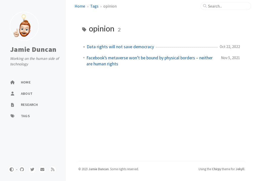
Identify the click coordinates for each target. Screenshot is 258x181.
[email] (42, 169)
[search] (228, 6)
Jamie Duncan (33, 49)
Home (80, 6)
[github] (21, 169)
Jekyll (240, 169)
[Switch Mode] (11, 169)
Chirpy (216, 169)
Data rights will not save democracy (120, 47)
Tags (94, 6)
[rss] (52, 169)
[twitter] (32, 169)
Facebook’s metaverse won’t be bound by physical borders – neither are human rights (149, 61)
